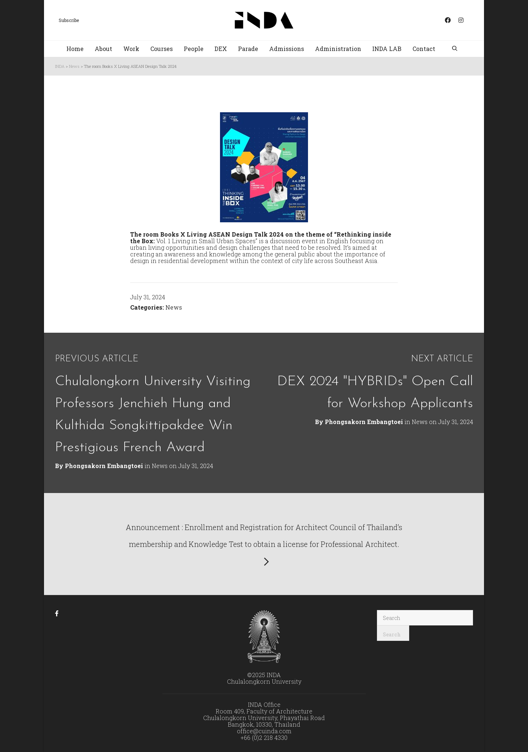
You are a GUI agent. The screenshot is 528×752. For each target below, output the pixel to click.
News (173, 307)
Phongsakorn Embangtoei (364, 422)
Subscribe (69, 20)
